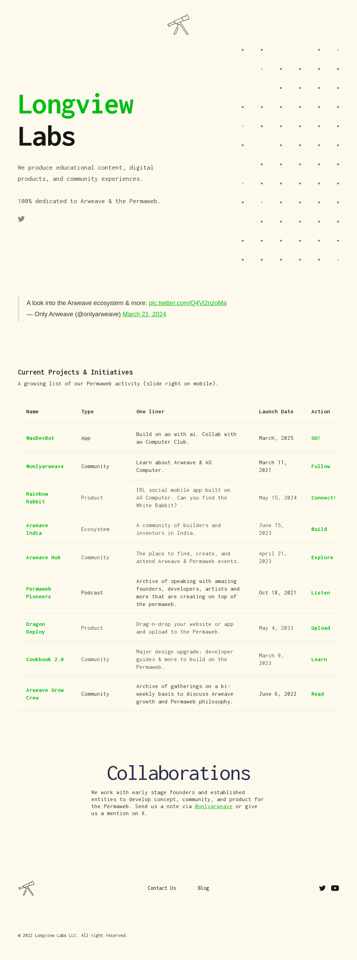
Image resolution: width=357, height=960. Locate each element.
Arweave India (37, 529)
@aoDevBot (40, 438)
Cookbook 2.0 (45, 659)
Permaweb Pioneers (38, 592)
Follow (320, 466)
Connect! (323, 497)
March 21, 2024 (144, 314)
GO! (316, 438)
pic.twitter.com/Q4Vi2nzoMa (188, 303)
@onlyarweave (45, 466)
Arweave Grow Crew (45, 694)
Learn (319, 659)
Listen (320, 592)
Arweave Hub (43, 557)
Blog (203, 888)
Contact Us (316, 379)
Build (319, 529)
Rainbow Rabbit (37, 497)
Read (317, 694)
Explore (322, 557)
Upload (320, 628)
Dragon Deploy (35, 628)
